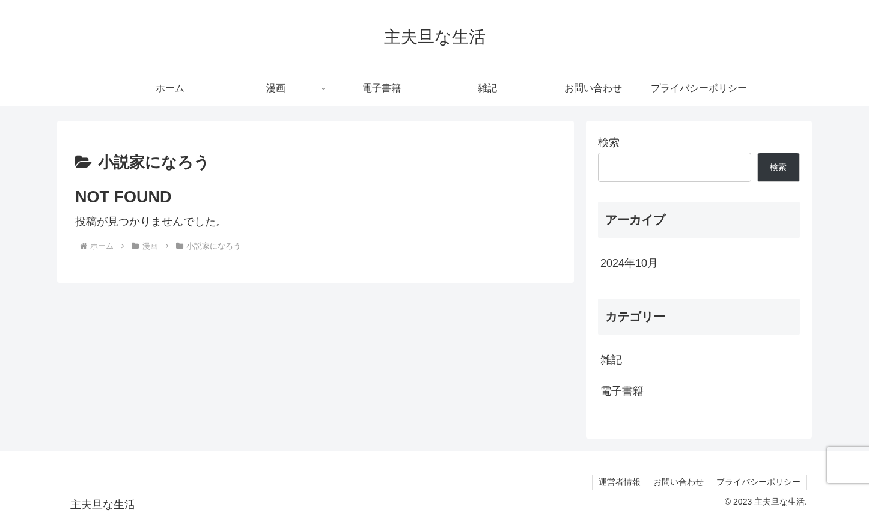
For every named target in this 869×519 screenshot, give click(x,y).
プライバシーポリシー (758, 482)
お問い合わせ (678, 482)
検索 (609, 142)
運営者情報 (620, 482)
